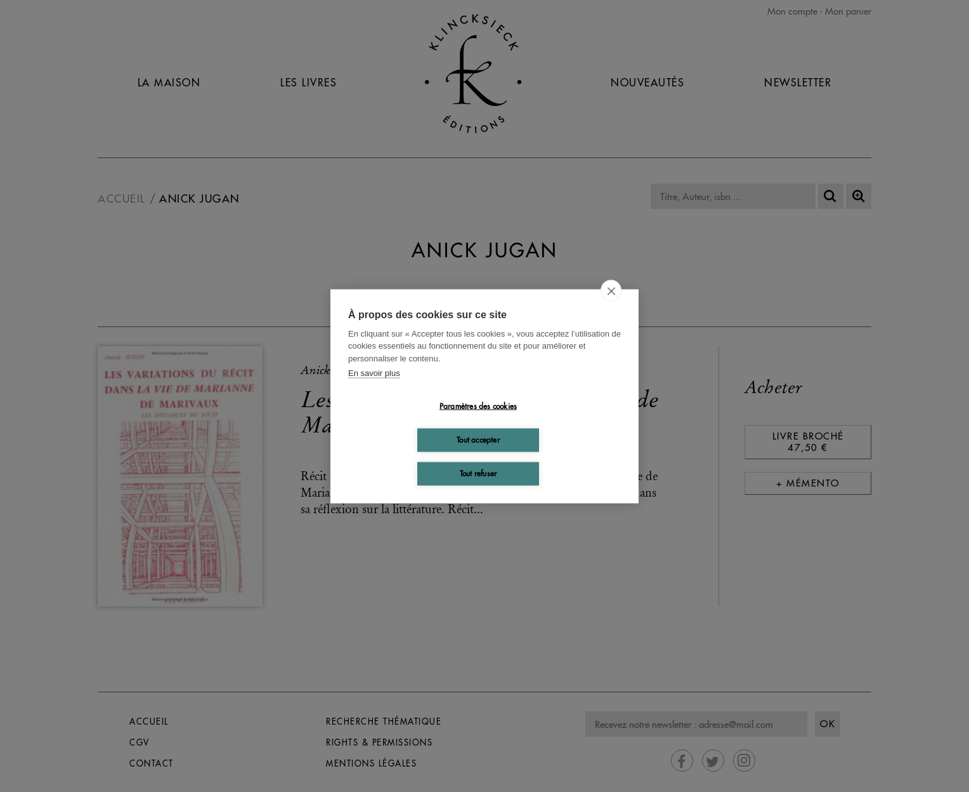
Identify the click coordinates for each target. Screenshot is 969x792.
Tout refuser (478, 473)
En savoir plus (374, 373)
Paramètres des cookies (478, 406)
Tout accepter (478, 440)
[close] (611, 290)
